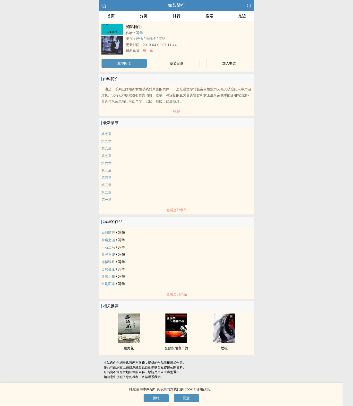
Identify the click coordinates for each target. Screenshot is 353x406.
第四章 (106, 178)
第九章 (106, 141)
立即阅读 (124, 63)
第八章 (106, 148)
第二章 (106, 192)
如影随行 (176, 5)
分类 (143, 16)
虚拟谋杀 (108, 262)
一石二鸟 (108, 247)
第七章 (106, 156)
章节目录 (176, 63)
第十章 (148, 50)
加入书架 (229, 63)
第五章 (106, 170)
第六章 (106, 163)
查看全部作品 (176, 294)
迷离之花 (108, 276)
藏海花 (129, 348)
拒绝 (156, 398)
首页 (111, 16)
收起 (176, 111)
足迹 (242, 16)
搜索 (209, 16)
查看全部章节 (176, 210)
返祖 (224, 348)
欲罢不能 (108, 255)
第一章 (106, 200)
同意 (186, 398)
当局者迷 (108, 269)
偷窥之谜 (108, 240)
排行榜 (151, 39)
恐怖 (139, 39)
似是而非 (108, 284)
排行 (177, 16)
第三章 (106, 185)
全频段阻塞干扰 (176, 348)
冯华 (139, 33)
